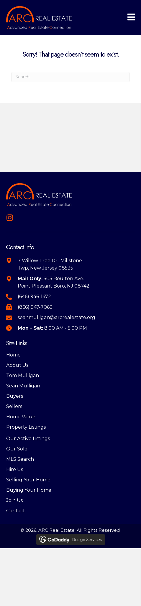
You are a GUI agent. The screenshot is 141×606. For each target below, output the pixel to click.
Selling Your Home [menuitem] (28, 480)
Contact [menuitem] (15, 510)
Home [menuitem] (13, 355)
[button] (9, 217)
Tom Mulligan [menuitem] (22, 375)
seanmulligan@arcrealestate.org (56, 317)
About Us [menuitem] (17, 365)
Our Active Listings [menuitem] (28, 438)
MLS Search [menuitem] (20, 459)
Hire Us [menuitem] (14, 469)
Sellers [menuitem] (14, 406)
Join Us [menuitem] (14, 500)
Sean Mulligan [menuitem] (23, 386)
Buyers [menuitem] (14, 396)
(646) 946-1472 (34, 296)
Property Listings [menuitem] (26, 427)
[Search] (70, 77)
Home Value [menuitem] (20, 417)
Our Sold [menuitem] (17, 449)
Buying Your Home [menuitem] (28, 490)
